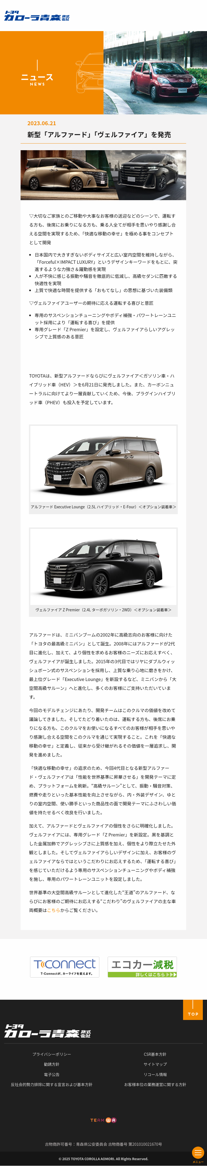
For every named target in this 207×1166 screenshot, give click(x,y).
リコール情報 (155, 1074)
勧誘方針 (52, 1064)
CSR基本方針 (155, 1054)
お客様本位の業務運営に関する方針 (155, 1084)
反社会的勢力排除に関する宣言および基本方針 (52, 1084)
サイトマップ (155, 1064)
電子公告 (52, 1074)
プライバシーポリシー (51, 1054)
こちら (53, 910)
